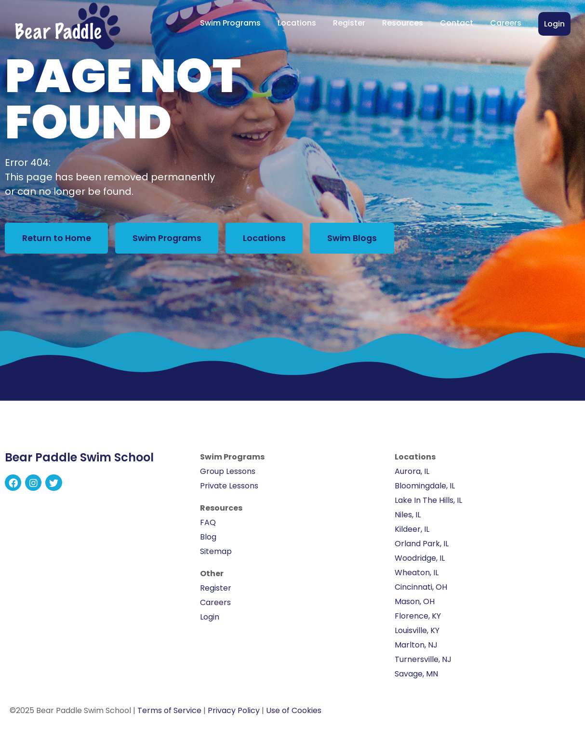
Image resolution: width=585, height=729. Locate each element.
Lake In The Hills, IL (428, 501)
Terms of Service (169, 711)
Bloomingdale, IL (425, 487)
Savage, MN (416, 675)
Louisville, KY (417, 631)
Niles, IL (408, 516)
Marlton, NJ (416, 646)
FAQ (208, 523)
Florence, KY (418, 617)
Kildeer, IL (412, 530)
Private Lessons (229, 487)
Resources (402, 22)
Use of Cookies (293, 711)
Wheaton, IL (417, 574)
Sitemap (216, 552)
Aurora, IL (412, 472)
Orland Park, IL (422, 545)
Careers (505, 22)
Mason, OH (415, 602)
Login (554, 23)
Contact (456, 22)
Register (349, 22)
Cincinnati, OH (421, 588)
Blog (208, 538)
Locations (297, 22)
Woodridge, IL (420, 559)
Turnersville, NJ (423, 660)
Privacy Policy (234, 711)
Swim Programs (230, 22)
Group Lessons (227, 472)
